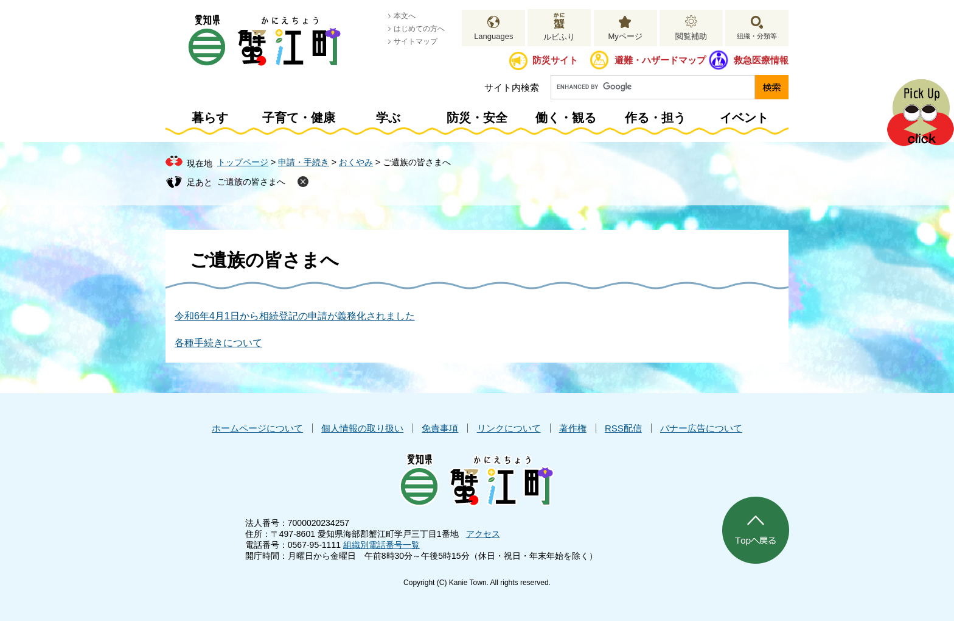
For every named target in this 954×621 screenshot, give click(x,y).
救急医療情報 (761, 60)
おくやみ (356, 162)
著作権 (573, 428)
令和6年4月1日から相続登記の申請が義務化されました (295, 316)
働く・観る (565, 117)
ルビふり (559, 36)
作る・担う (655, 117)
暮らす (210, 117)
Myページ (625, 36)
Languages (493, 36)
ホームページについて (257, 428)
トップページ (242, 162)
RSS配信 (623, 428)
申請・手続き (303, 162)
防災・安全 (477, 117)
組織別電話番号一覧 (381, 545)
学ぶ (388, 117)
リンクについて (509, 428)
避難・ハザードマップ (660, 60)
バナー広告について (701, 428)
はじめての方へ (419, 28)
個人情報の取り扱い (362, 428)
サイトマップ (415, 41)
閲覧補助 (691, 36)
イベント (744, 117)
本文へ (405, 16)
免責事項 (440, 428)
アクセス (483, 534)
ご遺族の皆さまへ (251, 181)
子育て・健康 (298, 117)
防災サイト (555, 60)
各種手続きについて (218, 343)
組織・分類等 (757, 36)
